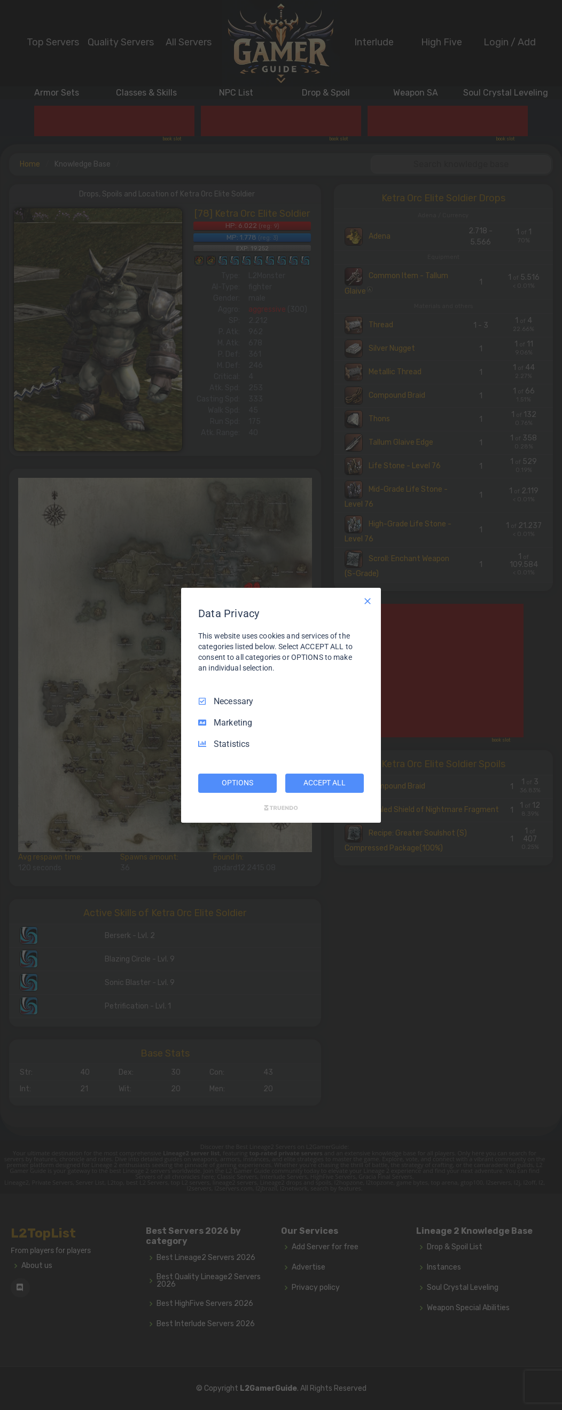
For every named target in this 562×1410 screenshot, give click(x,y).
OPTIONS (237, 782)
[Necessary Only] (367, 600)
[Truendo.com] (281, 808)
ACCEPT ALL (324, 782)
